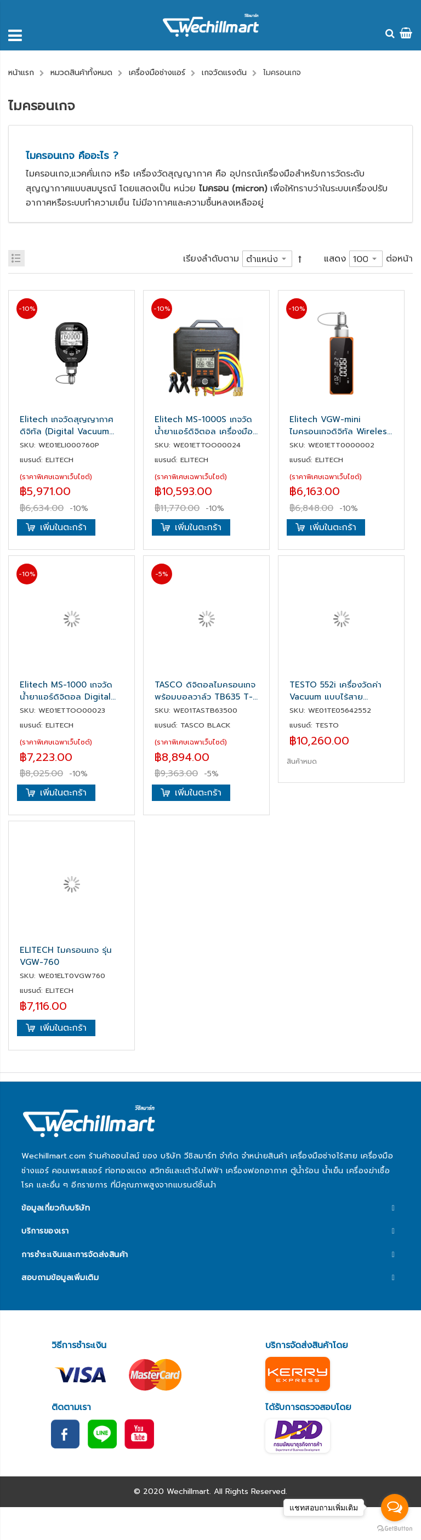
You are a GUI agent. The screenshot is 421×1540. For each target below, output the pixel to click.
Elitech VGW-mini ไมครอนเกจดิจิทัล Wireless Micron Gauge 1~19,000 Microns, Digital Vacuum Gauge (340, 425)
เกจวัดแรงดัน (224, 72)
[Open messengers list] (394, 1507)
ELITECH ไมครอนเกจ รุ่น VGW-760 (66, 956)
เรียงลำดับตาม (211, 258)
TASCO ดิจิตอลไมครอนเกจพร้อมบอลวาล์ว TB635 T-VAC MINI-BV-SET (205, 691)
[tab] (210, 1208)
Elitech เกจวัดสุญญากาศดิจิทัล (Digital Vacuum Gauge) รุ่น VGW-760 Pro (71, 425)
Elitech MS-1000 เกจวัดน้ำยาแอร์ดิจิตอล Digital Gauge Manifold (66, 691)
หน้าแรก (21, 72)
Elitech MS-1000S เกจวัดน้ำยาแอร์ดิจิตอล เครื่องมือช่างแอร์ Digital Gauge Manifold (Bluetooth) (204, 425)
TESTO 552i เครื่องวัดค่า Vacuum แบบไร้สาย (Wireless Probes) (335, 691)
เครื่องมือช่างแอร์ (157, 72)
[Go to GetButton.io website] (394, 1528)
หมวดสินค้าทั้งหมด (81, 72)
